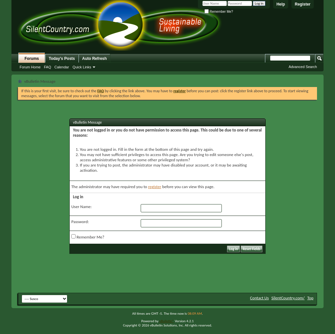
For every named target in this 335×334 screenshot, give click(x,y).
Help (280, 4)
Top (310, 297)
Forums (32, 58)
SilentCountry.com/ (288, 297)
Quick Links (82, 67)
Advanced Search (303, 67)
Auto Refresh (94, 58)
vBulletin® (166, 321)
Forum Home (30, 67)
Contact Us (259, 297)
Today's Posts (62, 58)
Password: (80, 221)
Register (302, 4)
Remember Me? (218, 11)
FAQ (47, 67)
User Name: (81, 206)
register (154, 186)
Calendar (61, 67)
